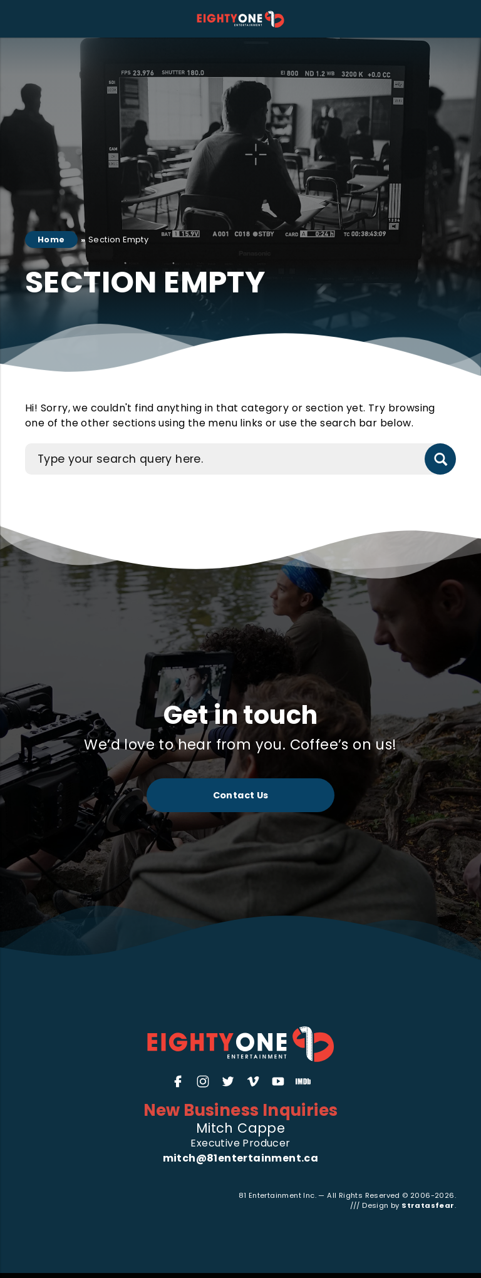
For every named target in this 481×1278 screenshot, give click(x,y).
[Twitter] (227, 1081)
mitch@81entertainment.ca (241, 1158)
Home (51, 239)
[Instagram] (202, 1081)
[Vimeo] (253, 1081)
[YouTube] (278, 1081)
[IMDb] (303, 1081)
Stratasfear (427, 1205)
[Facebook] (177, 1081)
